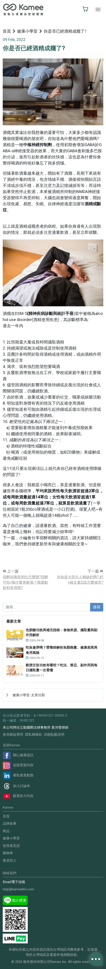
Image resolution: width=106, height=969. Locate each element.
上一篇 (11, 571)
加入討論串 (16, 786)
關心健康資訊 (18, 755)
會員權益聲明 (13, 734)
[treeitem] (52, 694)
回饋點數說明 (54, 734)
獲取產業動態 (18, 775)
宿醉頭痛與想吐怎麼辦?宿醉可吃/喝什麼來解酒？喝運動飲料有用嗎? (25, 582)
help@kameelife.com (18, 889)
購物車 (8, 853)
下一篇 (95, 571)
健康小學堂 (27, 31)
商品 (6, 831)
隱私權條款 (33, 734)
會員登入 (9, 860)
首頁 (7, 31)
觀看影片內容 (18, 796)
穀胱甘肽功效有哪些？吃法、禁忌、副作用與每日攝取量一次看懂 (61, 667)
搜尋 (96, 607)
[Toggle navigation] (98, 9)
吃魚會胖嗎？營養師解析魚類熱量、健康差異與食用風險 (61, 650)
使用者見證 (11, 846)
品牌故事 (9, 824)
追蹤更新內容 (18, 765)
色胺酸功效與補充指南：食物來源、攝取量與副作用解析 (61, 632)
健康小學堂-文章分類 (29, 695)
